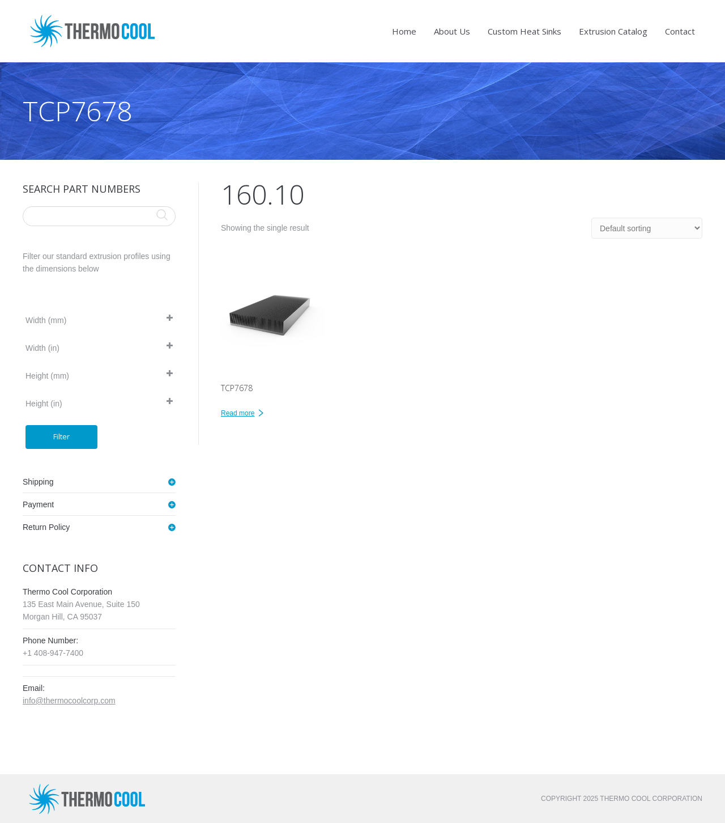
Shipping (38, 481)
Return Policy (46, 527)
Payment (38, 504)
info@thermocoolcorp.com (69, 700)
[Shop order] (646, 228)
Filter (61, 436)
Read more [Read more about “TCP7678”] (237, 413)
